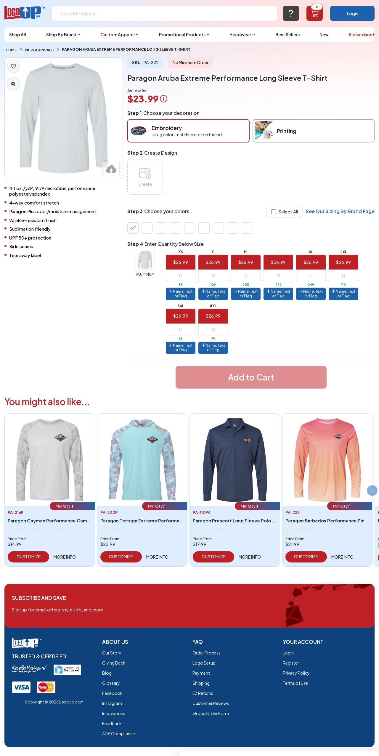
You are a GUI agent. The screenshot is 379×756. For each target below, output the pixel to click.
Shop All (17, 34)
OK (329, 676)
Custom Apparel (119, 34)
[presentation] (372, 491)
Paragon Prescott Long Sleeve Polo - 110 (237, 520)
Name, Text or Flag (180, 293)
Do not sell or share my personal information (329, 703)
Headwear (242, 34)
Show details (91, 744)
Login (352, 13)
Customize (29, 556)
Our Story (111, 652)
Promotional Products (184, 34)
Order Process (206, 652)
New (324, 34)
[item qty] (180, 275)
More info (65, 557)
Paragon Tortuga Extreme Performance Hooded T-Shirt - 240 (168, 520)
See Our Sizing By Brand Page (340, 211)
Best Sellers (287, 34)
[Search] (164, 13)
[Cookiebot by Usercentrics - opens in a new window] (38, 744)
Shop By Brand (63, 34)
